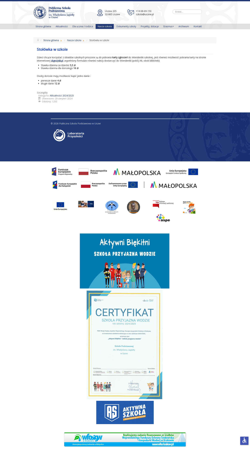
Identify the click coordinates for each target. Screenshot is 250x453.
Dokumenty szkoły (126, 26)
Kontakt (198, 26)
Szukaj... (172, 9)
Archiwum (184, 26)
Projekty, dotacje (150, 26)
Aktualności (62, 26)
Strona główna (43, 26)
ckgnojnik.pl (57, 60)
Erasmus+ (168, 26)
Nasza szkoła (105, 26)
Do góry (195, 123)
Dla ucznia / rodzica (82, 26)
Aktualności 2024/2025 (62, 95)
